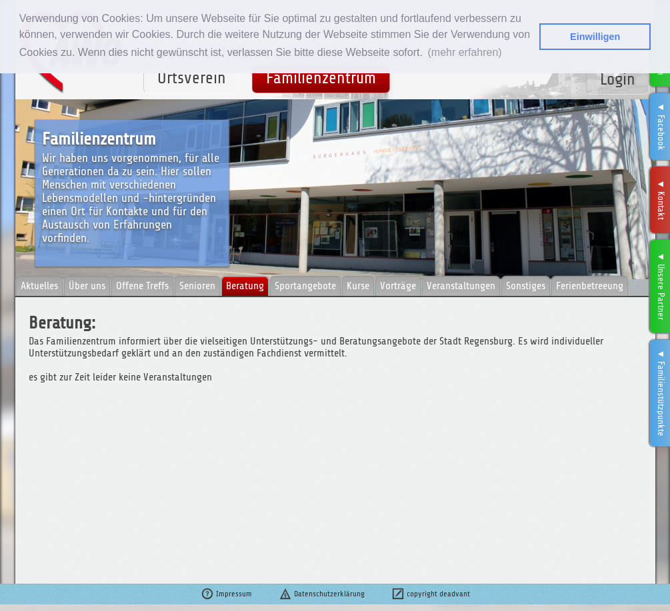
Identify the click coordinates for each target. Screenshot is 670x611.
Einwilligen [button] (595, 36)
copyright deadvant (430, 593)
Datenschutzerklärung (322, 593)
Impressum (226, 593)
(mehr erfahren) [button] (464, 52)
